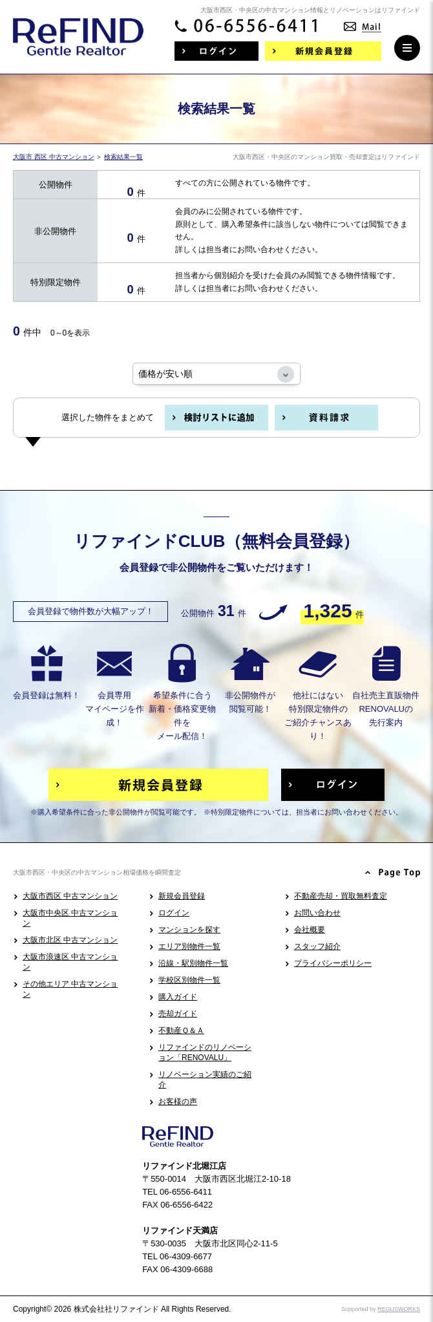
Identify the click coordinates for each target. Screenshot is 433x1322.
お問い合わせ (317, 912)
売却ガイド (177, 1013)
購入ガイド (177, 996)
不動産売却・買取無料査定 (340, 896)
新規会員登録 (181, 896)
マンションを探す (189, 929)
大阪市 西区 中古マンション (53, 156)
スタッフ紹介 (317, 946)
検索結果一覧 (123, 156)
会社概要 (309, 929)
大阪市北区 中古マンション (70, 939)
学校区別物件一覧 (189, 980)
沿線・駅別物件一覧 (193, 963)
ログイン (173, 912)
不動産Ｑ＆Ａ (181, 1030)
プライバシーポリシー (333, 963)
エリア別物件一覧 (189, 946)
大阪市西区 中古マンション (70, 896)
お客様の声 (177, 1101)
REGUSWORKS (398, 1309)
